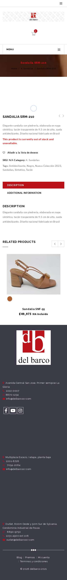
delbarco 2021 (38, 569)
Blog (19, 557)
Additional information (24, 192)
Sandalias (8, 169)
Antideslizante (17, 165)
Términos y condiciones (34, 561)
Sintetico (20, 169)
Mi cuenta (43, 557)
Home (14, 68)
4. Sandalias (27, 68)
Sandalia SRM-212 (58, 118)
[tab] (33, 185)
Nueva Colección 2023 (48, 165)
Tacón (29, 169)
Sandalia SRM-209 (62, 118)
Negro (30, 165)
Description (15, 185)
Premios (30, 557)
